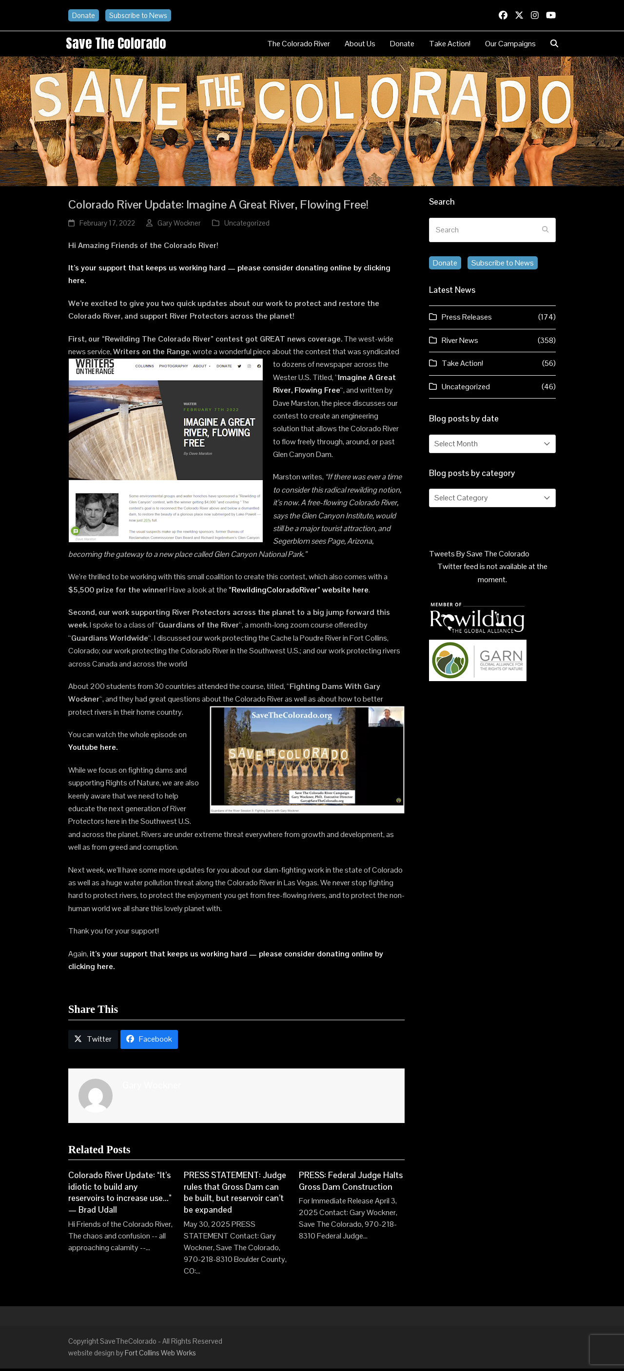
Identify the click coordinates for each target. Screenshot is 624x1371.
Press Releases (467, 319)
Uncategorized (247, 225)
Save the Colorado (120, 44)
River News (460, 343)
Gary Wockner (179, 225)
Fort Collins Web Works (160, 1355)
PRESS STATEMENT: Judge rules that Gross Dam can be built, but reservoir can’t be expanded (235, 1195)
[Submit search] (545, 232)
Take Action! (462, 366)
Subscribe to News (138, 15)
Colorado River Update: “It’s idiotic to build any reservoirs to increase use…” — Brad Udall (120, 1195)
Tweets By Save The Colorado (479, 556)
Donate (83, 15)
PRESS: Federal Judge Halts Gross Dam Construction (351, 1183)
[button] (554, 45)
